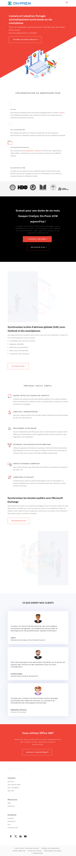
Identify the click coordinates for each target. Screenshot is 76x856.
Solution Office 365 (19, 851)
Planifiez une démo (37, 239)
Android (61, 113)
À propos (11, 818)
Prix (9, 824)
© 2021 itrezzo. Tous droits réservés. (26, 848)
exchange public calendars (32, 151)
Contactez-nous (13, 827)
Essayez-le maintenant (37, 753)
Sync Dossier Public (14, 785)
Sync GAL (11, 781)
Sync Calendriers (13, 788)
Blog (9, 803)
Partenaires (11, 821)
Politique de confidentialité (50, 848)
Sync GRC (11, 791)
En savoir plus (38, 248)
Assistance (11, 806)
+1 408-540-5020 (37, 853)
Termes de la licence (35, 851)
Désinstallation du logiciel (52, 851)
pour (58, 93)
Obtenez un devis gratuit (25, 40)
